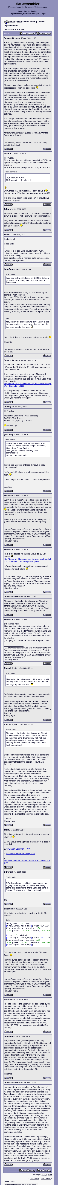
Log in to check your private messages (24, 14)
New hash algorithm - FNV (18, 849)
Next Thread (46, 1178)
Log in (43, 14)
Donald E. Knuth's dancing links (20, 853)
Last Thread (34, 1178)
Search (26, 11)
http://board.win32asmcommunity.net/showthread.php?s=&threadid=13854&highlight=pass (27, 560)
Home (20, 11)
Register (34, 11)
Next (22, 29)
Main (19, 21)
